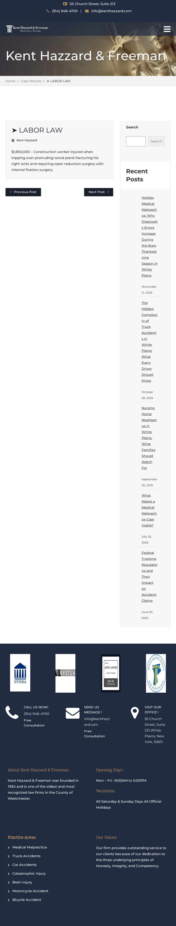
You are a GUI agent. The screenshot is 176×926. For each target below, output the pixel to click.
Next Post (97, 192)
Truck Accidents (26, 856)
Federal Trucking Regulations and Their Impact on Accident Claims (149, 577)
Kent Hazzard (26, 140)
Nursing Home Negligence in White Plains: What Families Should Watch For (149, 438)
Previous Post (25, 192)
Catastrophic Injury (29, 873)
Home (11, 81)
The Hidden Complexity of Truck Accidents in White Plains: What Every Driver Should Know (149, 342)
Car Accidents (24, 864)
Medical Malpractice (29, 847)
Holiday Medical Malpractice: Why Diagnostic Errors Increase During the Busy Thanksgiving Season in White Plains (150, 237)
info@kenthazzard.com (111, 11)
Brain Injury (22, 882)
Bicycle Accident (26, 899)
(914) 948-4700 (65, 11)
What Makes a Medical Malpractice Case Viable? (149, 510)
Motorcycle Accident (30, 891)
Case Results (31, 81)
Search (132, 127)
